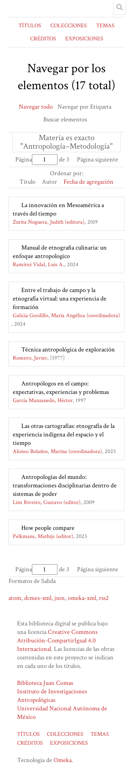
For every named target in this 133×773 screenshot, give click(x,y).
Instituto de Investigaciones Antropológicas (52, 695)
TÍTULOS (29, 25)
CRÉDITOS (43, 38)
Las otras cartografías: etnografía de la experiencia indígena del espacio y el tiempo (64, 434)
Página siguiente (97, 159)
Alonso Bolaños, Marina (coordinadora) (57, 451)
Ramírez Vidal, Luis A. (38, 264)
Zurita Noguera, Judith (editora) (48, 222)
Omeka (63, 760)
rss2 (104, 598)
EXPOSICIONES (84, 38)
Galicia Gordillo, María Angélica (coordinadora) (66, 315)
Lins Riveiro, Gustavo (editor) (47, 502)
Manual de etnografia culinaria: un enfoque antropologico (60, 252)
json (59, 598)
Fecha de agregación (88, 182)
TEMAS (105, 25)
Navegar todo (36, 107)
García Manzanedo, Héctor (43, 400)
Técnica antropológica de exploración (68, 349)
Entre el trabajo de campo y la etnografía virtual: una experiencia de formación (59, 298)
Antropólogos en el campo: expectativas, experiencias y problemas (61, 387)
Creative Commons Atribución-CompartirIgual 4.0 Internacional (57, 640)
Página (36, 159)
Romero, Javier (30, 358)
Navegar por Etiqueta (84, 107)
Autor (49, 182)
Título (27, 182)
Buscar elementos (65, 119)
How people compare (47, 528)
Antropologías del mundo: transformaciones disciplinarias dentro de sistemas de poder (65, 485)
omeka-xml (82, 598)
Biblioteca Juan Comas (45, 683)
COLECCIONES (68, 25)
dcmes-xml (37, 598)
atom (15, 598)
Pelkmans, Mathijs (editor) (43, 536)
